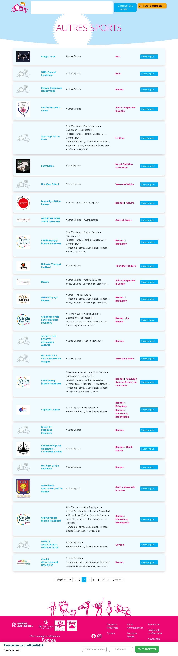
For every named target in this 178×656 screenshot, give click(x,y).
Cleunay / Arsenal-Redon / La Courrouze (126, 382)
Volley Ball (81, 149)
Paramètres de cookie (94, 649)
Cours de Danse (92, 279)
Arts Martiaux (73, 126)
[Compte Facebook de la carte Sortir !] (93, 636)
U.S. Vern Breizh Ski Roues (50, 467)
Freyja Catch (48, 56)
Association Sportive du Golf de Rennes (52, 488)
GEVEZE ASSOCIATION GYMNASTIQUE (49, 544)
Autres (69, 294)
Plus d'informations (12, 650)
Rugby (69, 145)
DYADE (45, 282)
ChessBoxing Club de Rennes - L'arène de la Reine (51, 448)
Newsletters (154, 638)
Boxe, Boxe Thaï (77, 515)
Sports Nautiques (93, 340)
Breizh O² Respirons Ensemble (46, 430)
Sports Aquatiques (75, 251)
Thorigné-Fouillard (125, 266)
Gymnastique (73, 137)
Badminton (71, 129)
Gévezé (119, 544)
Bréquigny (121, 243)
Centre (130, 202)
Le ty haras (47, 165)
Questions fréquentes (112, 626)
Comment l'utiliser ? (92, 9)
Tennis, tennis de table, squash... (93, 145)
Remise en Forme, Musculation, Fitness (86, 141)
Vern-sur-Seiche (124, 184)
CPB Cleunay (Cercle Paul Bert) (51, 382)
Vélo (70, 149)
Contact (111, 633)
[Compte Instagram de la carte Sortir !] (99, 636)
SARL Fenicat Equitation (48, 74)
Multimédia (88, 325)
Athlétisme (71, 372)
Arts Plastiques (92, 507)
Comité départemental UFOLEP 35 (49, 562)
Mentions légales (132, 635)
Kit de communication (135, 626)
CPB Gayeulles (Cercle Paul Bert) (51, 519)
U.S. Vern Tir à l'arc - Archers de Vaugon (51, 358)
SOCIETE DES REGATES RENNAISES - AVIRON (48, 341)
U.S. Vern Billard (50, 184)
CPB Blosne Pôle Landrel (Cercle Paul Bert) (50, 319)
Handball (87, 383)
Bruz (118, 56)
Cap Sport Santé (50, 409)
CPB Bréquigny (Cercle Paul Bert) (51, 242)
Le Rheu (119, 138)
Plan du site (154, 624)
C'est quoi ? (45, 9)
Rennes (119, 89)
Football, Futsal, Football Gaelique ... (85, 133)
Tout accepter (147, 649)
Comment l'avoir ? (66, 9)
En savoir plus (149, 56)
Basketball (86, 129)
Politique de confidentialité (155, 632)
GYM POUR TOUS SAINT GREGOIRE (50, 220)
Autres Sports (73, 56)
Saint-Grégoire (123, 220)
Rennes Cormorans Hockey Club (51, 89)
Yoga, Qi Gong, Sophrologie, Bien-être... (87, 283)
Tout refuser (120, 649)
